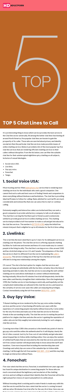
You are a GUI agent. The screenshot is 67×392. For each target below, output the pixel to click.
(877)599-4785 (38, 224)
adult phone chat (32, 187)
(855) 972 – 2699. (48, 290)
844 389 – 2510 (43, 351)
